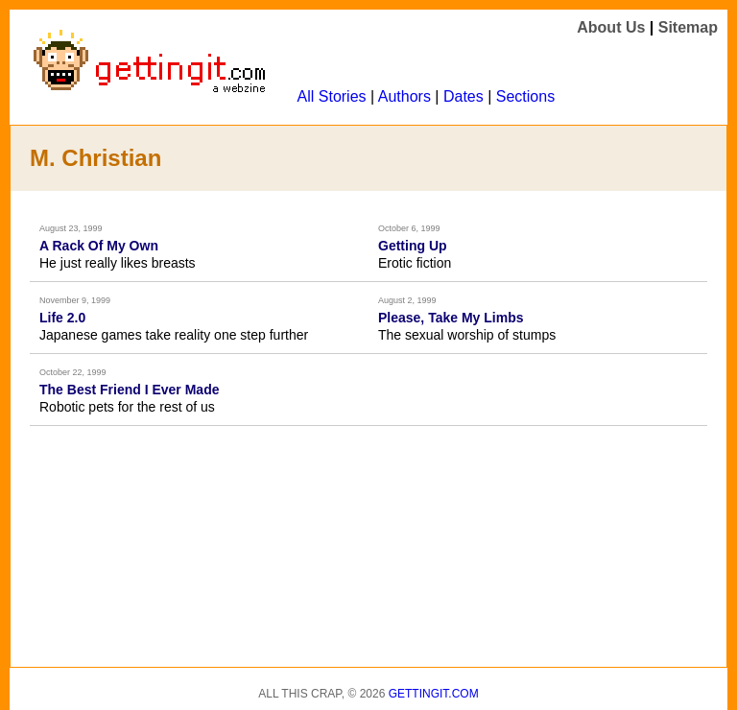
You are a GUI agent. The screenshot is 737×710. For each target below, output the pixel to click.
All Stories (332, 96)
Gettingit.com (434, 693)
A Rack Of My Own (98, 245)
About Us (611, 27)
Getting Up (412, 245)
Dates (463, 96)
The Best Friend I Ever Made (129, 389)
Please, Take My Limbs (450, 317)
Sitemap (688, 27)
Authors (404, 96)
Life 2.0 (62, 317)
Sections (525, 96)
